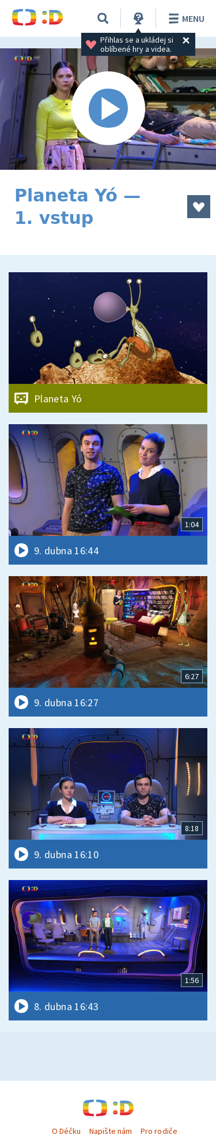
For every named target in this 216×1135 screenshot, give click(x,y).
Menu (184, 18)
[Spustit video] (108, 109)
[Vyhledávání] (103, 18)
